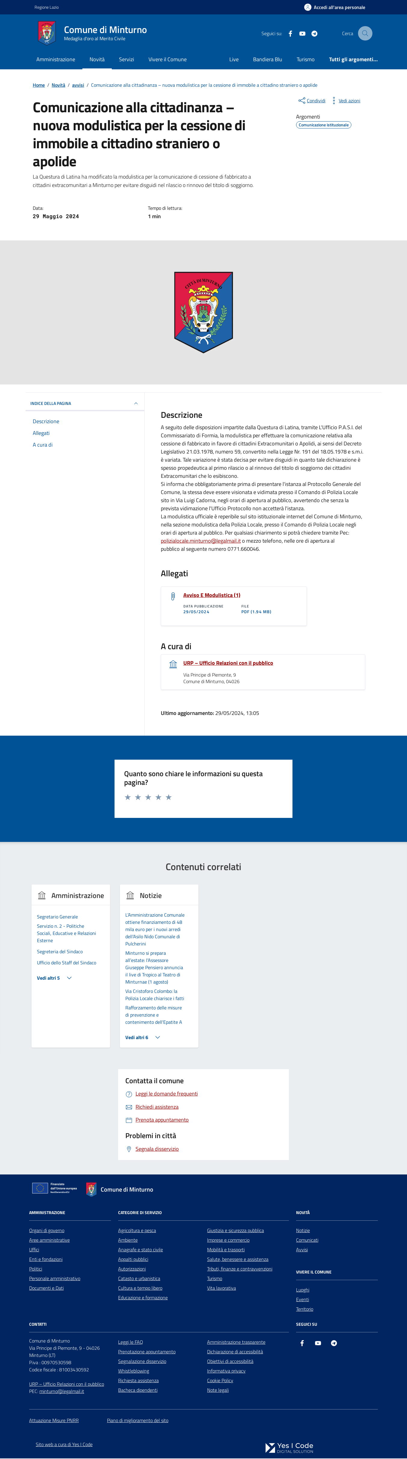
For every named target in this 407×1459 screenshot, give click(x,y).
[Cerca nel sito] (365, 33)
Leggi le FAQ (130, 1342)
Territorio (304, 1309)
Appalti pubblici (133, 1260)
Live (234, 59)
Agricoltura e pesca (137, 1231)
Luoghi (302, 1290)
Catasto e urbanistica (139, 1279)
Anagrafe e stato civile (140, 1250)
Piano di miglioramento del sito (137, 1421)
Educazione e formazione (143, 1298)
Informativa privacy (226, 1371)
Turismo (306, 59)
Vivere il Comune (167, 59)
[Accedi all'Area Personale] (334, 7)
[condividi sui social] (311, 100)
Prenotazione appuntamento (147, 1352)
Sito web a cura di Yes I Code (64, 1444)
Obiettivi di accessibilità (230, 1362)
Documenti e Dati (46, 1288)
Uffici (34, 1250)
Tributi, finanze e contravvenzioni (239, 1269)
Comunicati (307, 1240)
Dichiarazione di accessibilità (235, 1352)
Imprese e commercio (228, 1240)
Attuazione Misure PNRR (54, 1421)
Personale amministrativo (54, 1279)
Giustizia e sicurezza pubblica (235, 1231)
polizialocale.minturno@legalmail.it (201, 541)
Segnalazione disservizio (142, 1362)
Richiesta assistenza (138, 1381)
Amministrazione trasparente (236, 1342)
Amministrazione (55, 59)
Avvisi (302, 1250)
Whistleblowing (133, 1371)
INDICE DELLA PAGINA (84, 403)
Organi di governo (46, 1231)
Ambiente (128, 1240)
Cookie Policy (220, 1381)
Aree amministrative (49, 1240)
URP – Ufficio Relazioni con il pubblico (228, 664)
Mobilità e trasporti (226, 1250)
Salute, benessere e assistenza (237, 1260)
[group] (70, 970)
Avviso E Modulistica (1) (211, 595)
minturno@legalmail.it (61, 1392)
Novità (97, 59)
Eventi (302, 1300)
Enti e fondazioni (46, 1260)
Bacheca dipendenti (138, 1390)
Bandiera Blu (267, 59)
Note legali (218, 1390)
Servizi (126, 59)
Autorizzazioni (132, 1269)
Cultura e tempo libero (140, 1288)
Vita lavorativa (221, 1288)
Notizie (303, 1231)
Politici (35, 1269)
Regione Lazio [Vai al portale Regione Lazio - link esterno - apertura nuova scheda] (47, 7)
